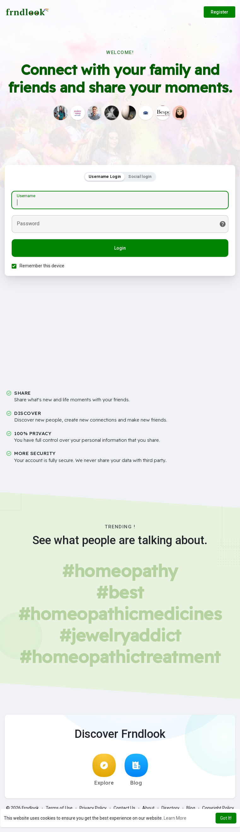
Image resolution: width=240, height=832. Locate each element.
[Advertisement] (120, 337)
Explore (104, 772)
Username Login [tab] (105, 177)
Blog (136, 772)
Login (120, 249)
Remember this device (42, 266)
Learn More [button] (175, 818)
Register (219, 12)
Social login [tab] (139, 177)
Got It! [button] (225, 818)
